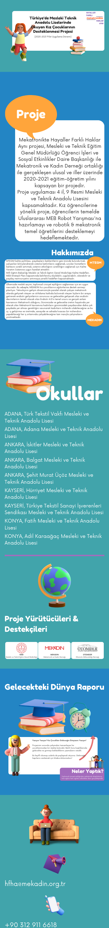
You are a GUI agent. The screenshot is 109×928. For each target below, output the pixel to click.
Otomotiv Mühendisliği (84, 657)
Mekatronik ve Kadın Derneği (55, 657)
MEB (21, 655)
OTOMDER (87, 655)
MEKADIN (54, 655)
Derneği (96, 657)
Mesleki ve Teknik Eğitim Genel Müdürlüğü (21, 657)
